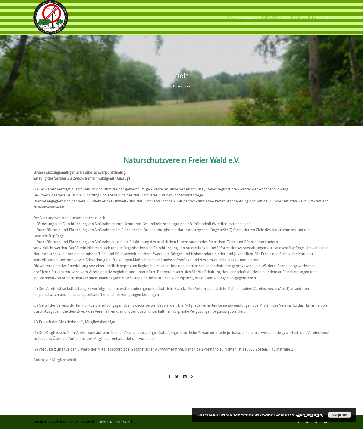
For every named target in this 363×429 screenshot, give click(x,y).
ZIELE (248, 17)
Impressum (272, 17)
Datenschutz (303, 17)
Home (176, 86)
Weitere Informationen (309, 414)
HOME (229, 17)
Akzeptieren (339, 415)
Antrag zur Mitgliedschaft (54, 360)
